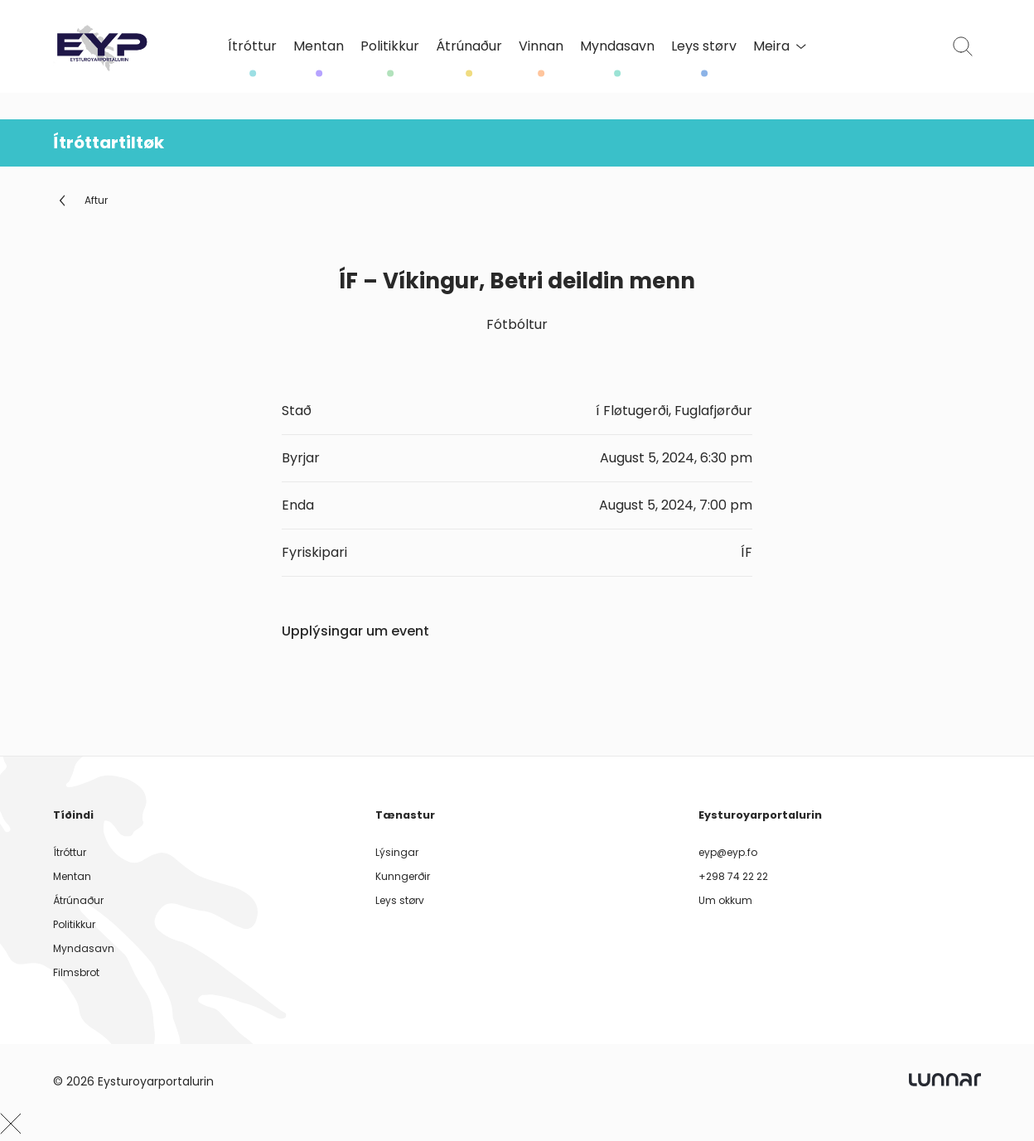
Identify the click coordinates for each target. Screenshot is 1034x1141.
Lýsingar (396, 852)
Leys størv (704, 46)
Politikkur (389, 46)
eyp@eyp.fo (727, 852)
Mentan (318, 46)
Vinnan (541, 46)
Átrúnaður (469, 46)
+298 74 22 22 (733, 876)
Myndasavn (617, 46)
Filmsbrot (76, 972)
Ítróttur (252, 46)
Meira (779, 46)
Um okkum (725, 900)
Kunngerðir (402, 876)
